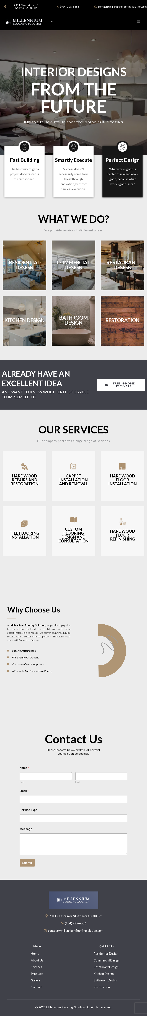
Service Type (28, 810)
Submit (27, 863)
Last (77, 782)
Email (24, 791)
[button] (139, 22)
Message (26, 829)
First (22, 782)
